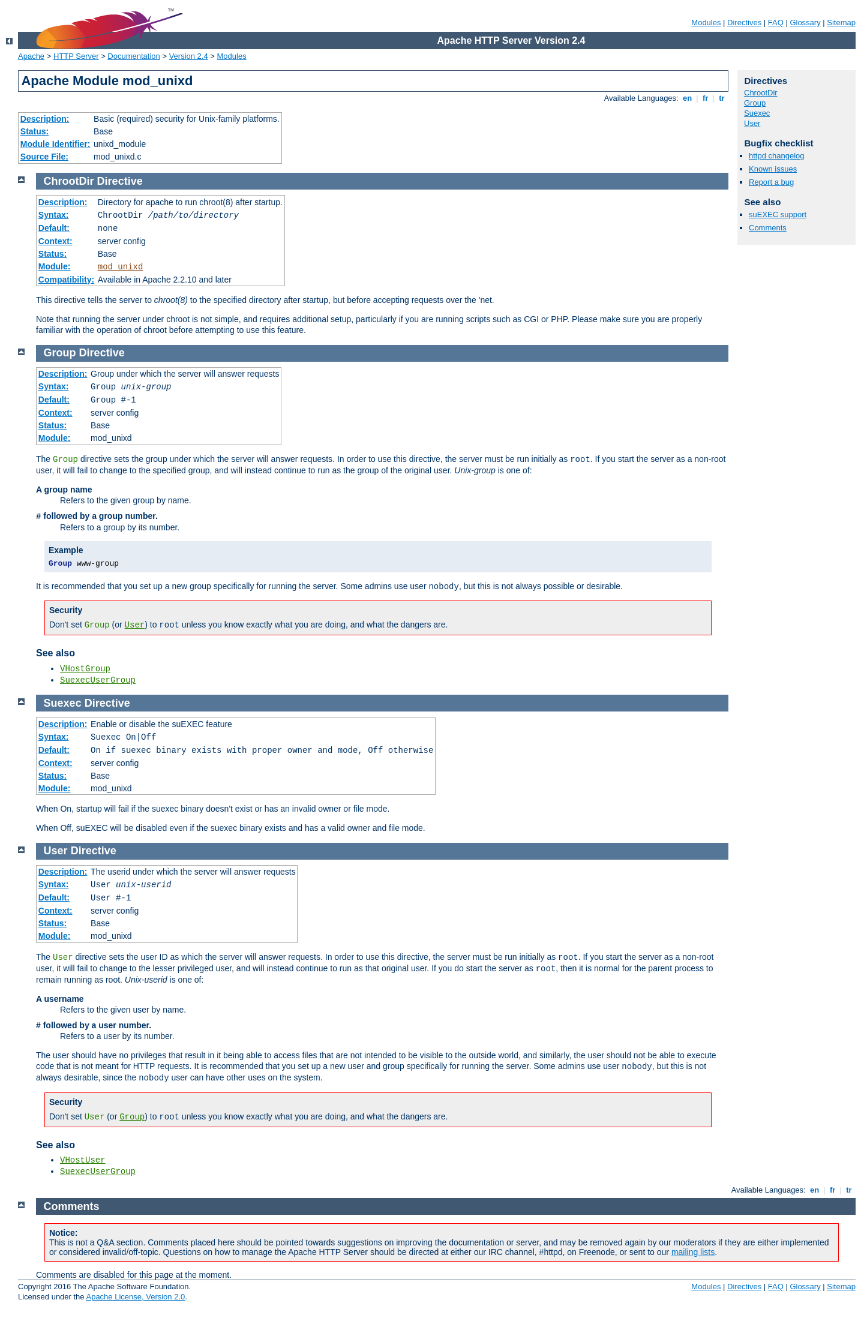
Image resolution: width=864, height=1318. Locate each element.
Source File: (44, 156)
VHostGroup (85, 669)
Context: (55, 241)
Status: (34, 131)
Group (755, 102)
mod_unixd (120, 267)
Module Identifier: (55, 144)
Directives (744, 22)
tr (722, 98)
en (687, 98)
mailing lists (693, 1252)
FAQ (776, 22)
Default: (54, 228)
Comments (768, 227)
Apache (31, 56)
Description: (45, 119)
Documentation (133, 56)
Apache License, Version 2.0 (135, 1296)
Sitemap (841, 22)
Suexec (757, 113)
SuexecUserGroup (98, 680)
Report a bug (771, 182)
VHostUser (83, 1160)
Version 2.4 (188, 56)
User (752, 123)
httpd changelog (777, 155)
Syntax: (53, 215)
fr (705, 98)
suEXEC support (777, 214)
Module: (54, 266)
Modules (706, 22)
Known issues (773, 168)
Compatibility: (66, 279)
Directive (120, 181)
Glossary (805, 22)
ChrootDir (761, 92)
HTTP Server (76, 56)
